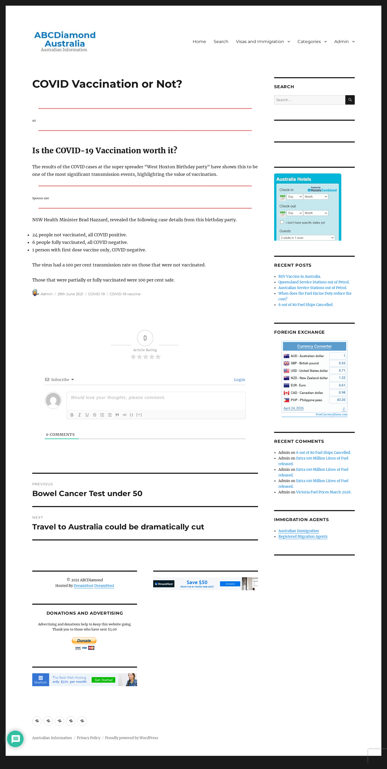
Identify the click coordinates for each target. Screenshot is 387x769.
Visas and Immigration (260, 41)
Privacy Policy (88, 738)
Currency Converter (314, 346)
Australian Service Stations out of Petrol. (312, 288)
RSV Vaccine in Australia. (299, 276)
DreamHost (84, 585)
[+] (139, 414)
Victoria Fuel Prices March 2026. (324, 492)
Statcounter (13, 765)
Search (221, 41)
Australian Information (52, 738)
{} (132, 414)
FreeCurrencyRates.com (331, 414)
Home (199, 41)
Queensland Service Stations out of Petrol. (313, 282)
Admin (341, 41)
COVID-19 (96, 294)
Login (239, 379)
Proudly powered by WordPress (131, 738)
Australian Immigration (298, 531)
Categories (309, 41)
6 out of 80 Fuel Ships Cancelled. (305, 304)
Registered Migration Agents (303, 536)
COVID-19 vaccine (125, 294)
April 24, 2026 (294, 408)
